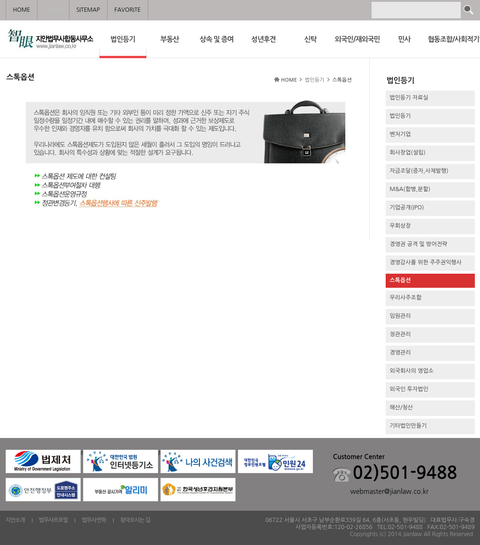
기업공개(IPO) (407, 207)
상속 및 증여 (217, 39)
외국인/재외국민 (357, 39)
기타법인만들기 (408, 426)
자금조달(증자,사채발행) (419, 171)
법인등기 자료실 (409, 97)
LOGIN (53, 10)
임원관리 (400, 316)
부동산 (169, 39)
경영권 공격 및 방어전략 (419, 244)
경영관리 (400, 352)
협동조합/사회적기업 (451, 39)
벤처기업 (400, 134)
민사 (404, 39)
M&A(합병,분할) (410, 189)
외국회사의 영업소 (412, 371)
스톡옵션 (400, 280)
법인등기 (122, 46)
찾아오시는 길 (135, 520)
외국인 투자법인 (409, 389)
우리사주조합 (406, 297)
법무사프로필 (53, 520)
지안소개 (15, 520)
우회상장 (400, 226)
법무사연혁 (94, 520)
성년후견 (263, 39)
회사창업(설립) (408, 152)
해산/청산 (401, 407)
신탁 (310, 39)
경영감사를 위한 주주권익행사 (426, 262)
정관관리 (400, 334)
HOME (289, 80)
